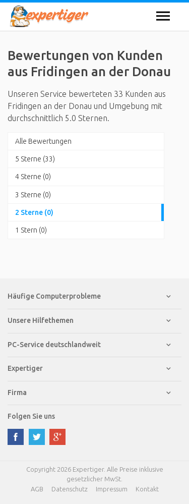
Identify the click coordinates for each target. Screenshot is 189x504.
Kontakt (147, 488)
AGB (37, 488)
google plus (57, 437)
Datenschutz (69, 488)
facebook (16, 437)
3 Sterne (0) (33, 195)
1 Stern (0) (31, 230)
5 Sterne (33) (35, 159)
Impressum (112, 488)
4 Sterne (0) (33, 177)
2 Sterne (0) (34, 212)
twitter (37, 437)
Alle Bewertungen (43, 141)
